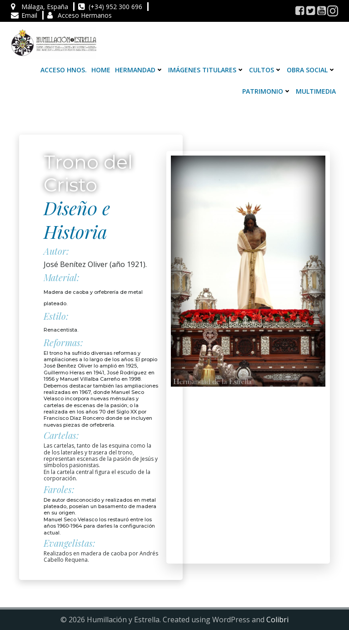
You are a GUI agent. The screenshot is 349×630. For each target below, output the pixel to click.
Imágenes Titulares (206, 70)
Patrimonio (266, 91)
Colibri (277, 620)
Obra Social (311, 70)
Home (100, 70)
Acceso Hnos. (63, 70)
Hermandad (139, 70)
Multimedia (316, 91)
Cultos (265, 70)
